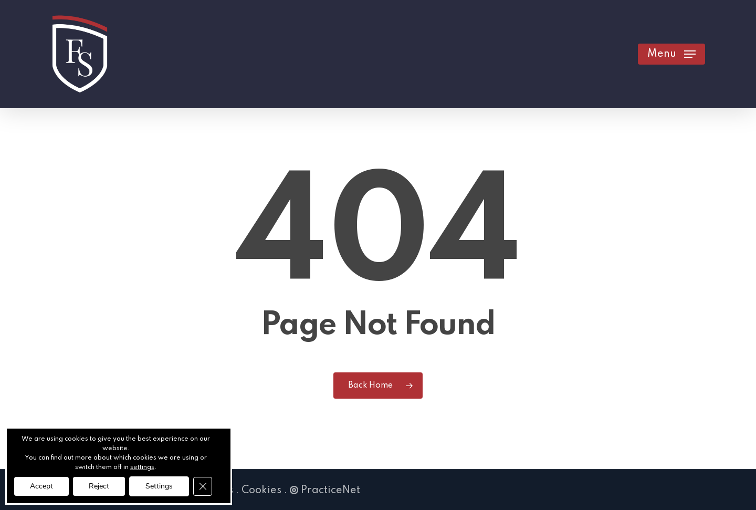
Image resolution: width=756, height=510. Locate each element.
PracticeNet (325, 490)
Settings (159, 486)
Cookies (261, 490)
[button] (671, 54)
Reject (99, 486)
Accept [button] (41, 486)
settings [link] (142, 467)
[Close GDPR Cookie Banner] (202, 486)
